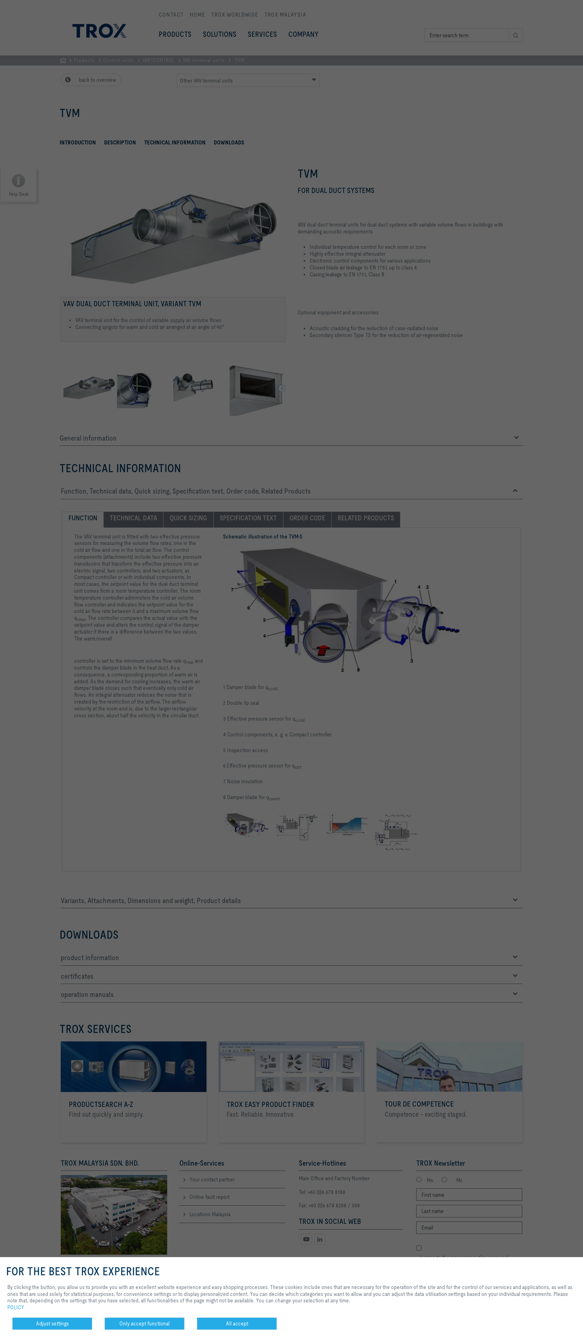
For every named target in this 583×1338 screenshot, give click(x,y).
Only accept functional (144, 1323)
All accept (237, 1323)
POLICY (15, 1307)
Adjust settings (52, 1323)
